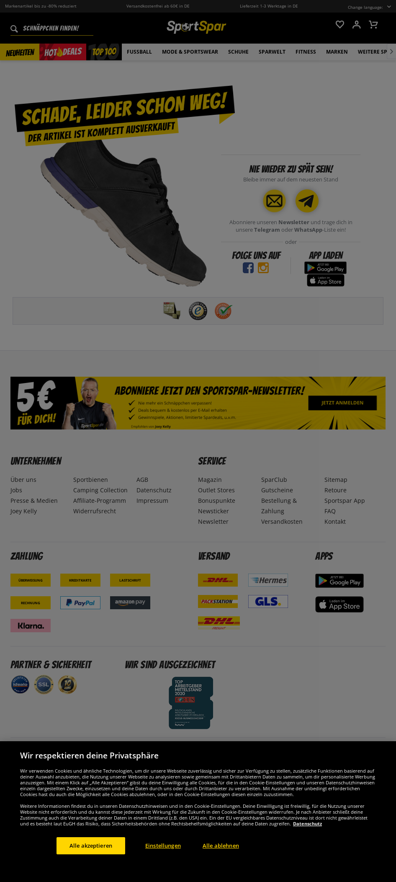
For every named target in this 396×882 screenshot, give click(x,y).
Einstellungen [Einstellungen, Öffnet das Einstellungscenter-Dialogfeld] (163, 865)
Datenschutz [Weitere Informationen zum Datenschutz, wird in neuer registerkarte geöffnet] (307, 843)
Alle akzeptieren (90, 865)
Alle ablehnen (221, 865)
